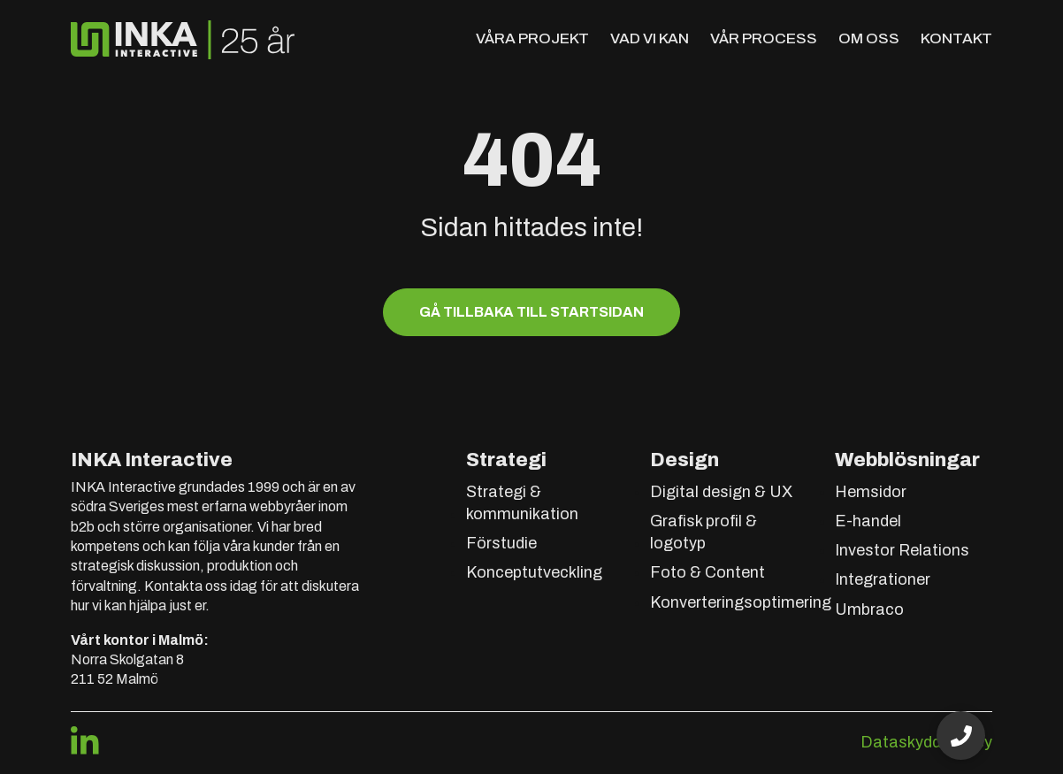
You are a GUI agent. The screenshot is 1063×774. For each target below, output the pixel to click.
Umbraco (869, 609)
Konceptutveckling (534, 572)
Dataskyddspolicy (926, 742)
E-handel (868, 521)
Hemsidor (870, 492)
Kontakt (956, 38)
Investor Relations (902, 550)
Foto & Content (707, 572)
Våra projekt (532, 38)
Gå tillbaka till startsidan (531, 311)
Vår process (763, 38)
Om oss (868, 38)
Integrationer (882, 579)
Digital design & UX (721, 492)
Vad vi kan (649, 38)
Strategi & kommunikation (522, 503)
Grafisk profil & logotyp (703, 532)
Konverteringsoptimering (740, 602)
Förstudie (501, 543)
